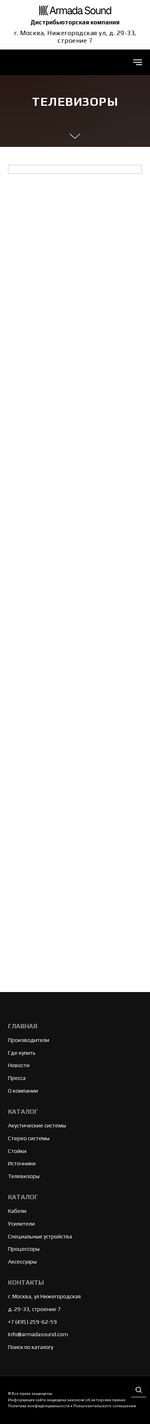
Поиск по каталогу (30, 1347)
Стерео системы (29, 1138)
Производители (28, 1040)
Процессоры (24, 1249)
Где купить (22, 1053)
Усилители (21, 1223)
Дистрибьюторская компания (75, 22)
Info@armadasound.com (38, 1334)
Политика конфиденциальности (39, 1406)
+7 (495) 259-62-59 (32, 1322)
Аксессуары (22, 1261)
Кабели (17, 1211)
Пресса (17, 1078)
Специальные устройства (40, 1236)
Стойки (17, 1151)
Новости (19, 1065)
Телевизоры (24, 1176)
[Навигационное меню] (137, 62)
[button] (138, 1390)
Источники (22, 1163)
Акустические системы (37, 1125)
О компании (23, 1090)
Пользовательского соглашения (104, 1406)
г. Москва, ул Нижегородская (44, 1296)
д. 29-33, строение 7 (34, 1309)
